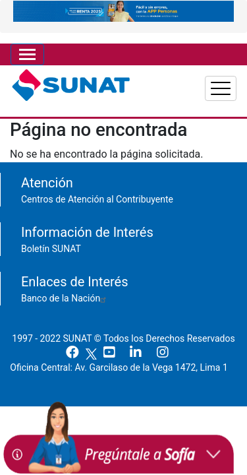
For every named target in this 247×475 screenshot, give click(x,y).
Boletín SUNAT (51, 248)
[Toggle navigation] (27, 54)
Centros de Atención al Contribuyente (97, 199)
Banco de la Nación (65, 298)
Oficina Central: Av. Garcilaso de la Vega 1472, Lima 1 (123, 367)
